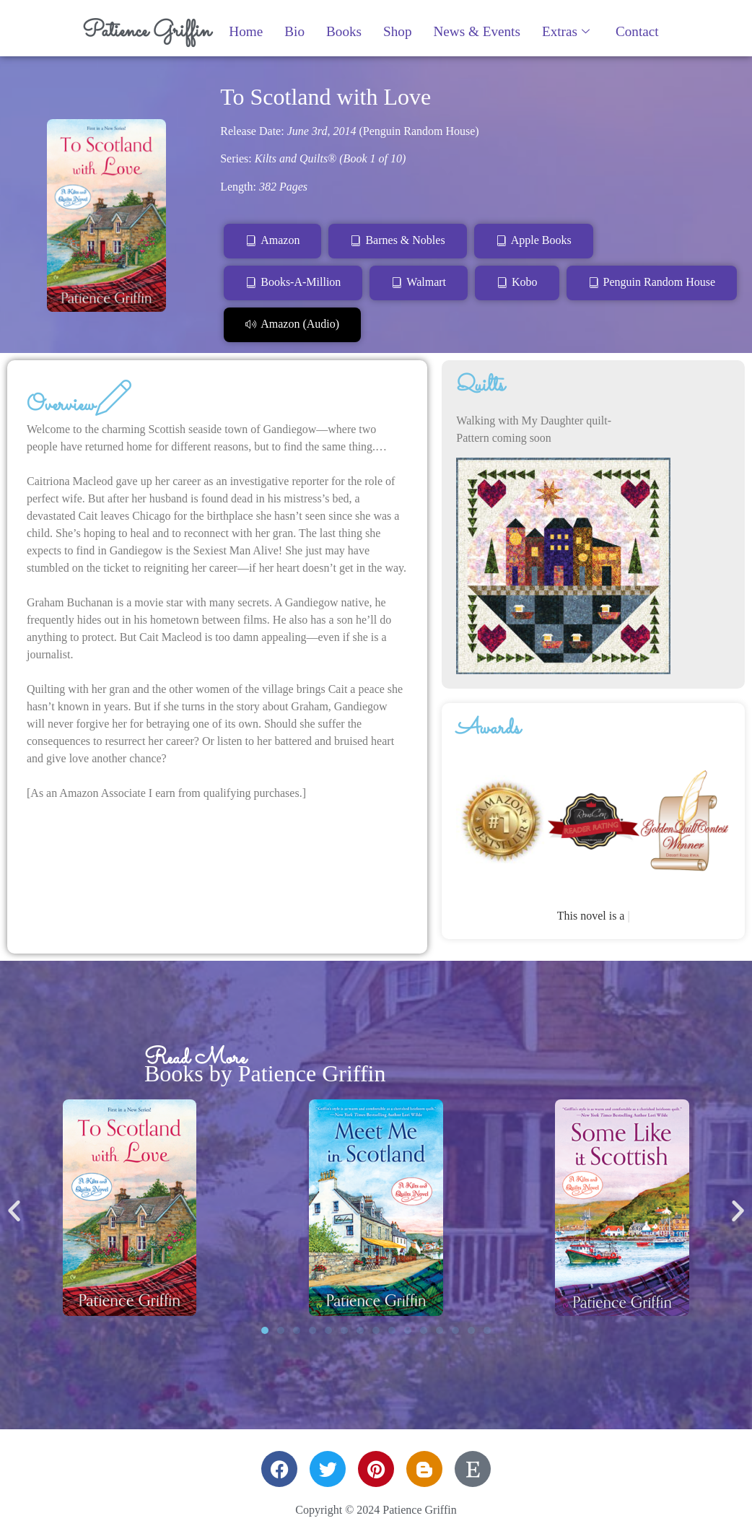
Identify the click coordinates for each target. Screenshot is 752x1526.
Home (246, 31)
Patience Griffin (146, 31)
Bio (294, 31)
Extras (566, 31)
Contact (637, 31)
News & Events (476, 31)
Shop (397, 31)
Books (344, 31)
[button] (14, 1210)
